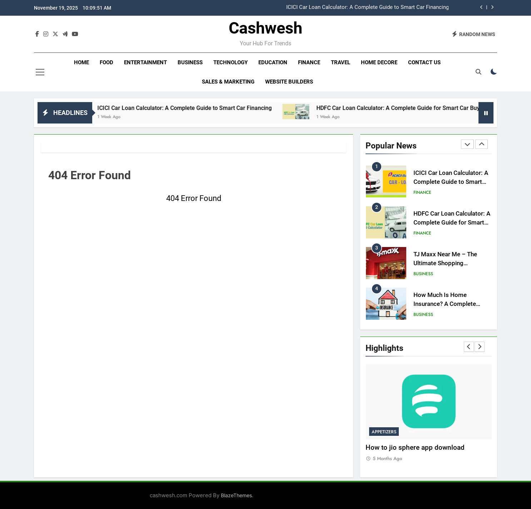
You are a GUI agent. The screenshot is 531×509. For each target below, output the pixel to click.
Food (106, 62)
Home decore (379, 62)
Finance (309, 62)
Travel (340, 62)
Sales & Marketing (228, 82)
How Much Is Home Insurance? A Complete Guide (444, 304)
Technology (230, 62)
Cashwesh (265, 28)
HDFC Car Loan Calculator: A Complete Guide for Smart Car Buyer (411, 108)
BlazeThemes (236, 495)
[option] (311, 7)
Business (190, 62)
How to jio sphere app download (415, 448)
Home (81, 62)
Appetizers (384, 431)
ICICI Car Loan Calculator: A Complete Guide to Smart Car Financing (367, 7)
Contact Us (424, 62)
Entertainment (145, 62)
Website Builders (289, 82)
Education (272, 62)
